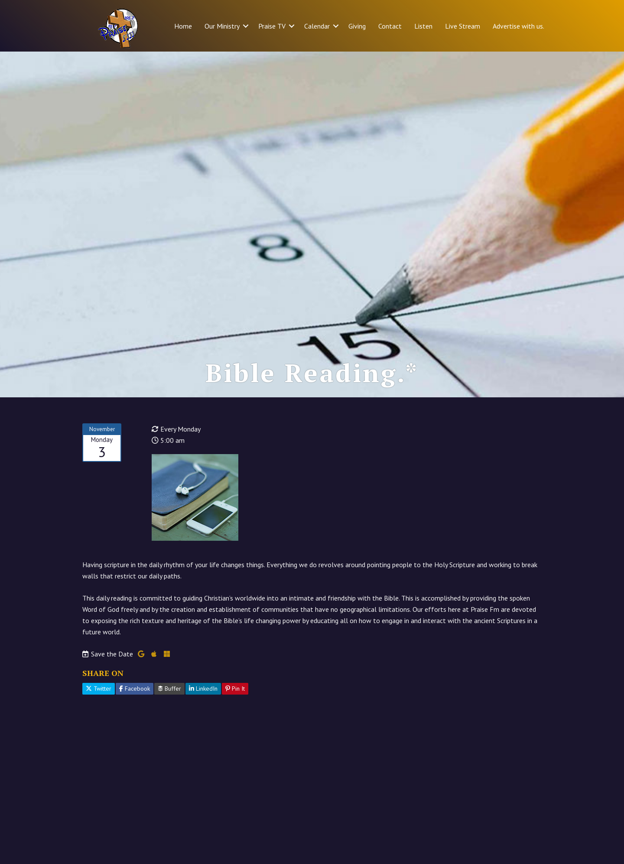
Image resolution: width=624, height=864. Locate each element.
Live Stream (462, 26)
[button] (246, 26)
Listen (423, 26)
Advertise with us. (518, 26)
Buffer (169, 688)
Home (183, 26)
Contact (390, 26)
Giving (357, 26)
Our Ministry (222, 26)
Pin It (235, 688)
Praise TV (272, 26)
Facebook (134, 688)
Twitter (98, 688)
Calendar (317, 26)
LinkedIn (203, 688)
